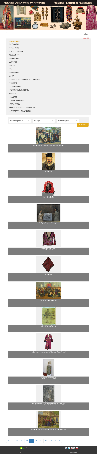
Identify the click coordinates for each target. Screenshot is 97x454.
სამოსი (12, 66)
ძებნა (85, 34)
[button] (20, 121)
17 (41, 441)
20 (55, 441)
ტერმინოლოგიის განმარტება (22, 108)
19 (51, 441)
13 (22, 441)
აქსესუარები (14, 58)
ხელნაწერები (15, 87)
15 (32, 441)
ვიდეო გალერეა (16, 51)
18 (46, 441)
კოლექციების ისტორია (19, 90)
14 (27, 441)
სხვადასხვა (14, 73)
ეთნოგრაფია (14, 104)
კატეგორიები (14, 41)
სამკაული (13, 97)
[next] (60, 441)
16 (36, 441)
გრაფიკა (12, 94)
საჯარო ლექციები (16, 101)
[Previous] (8, 441)
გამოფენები (14, 48)
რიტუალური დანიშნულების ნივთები (24, 80)
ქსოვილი (13, 83)
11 (13, 441)
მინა (10, 69)
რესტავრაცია (14, 55)
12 (17, 441)
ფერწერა (13, 62)
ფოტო (11, 76)
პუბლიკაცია (14, 44)
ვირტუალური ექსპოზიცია (20, 111)
